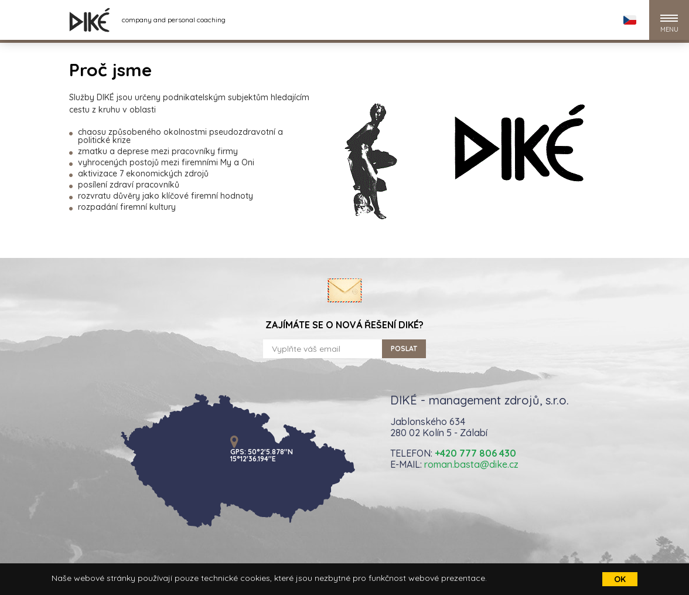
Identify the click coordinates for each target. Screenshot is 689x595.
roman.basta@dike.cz (471, 464)
